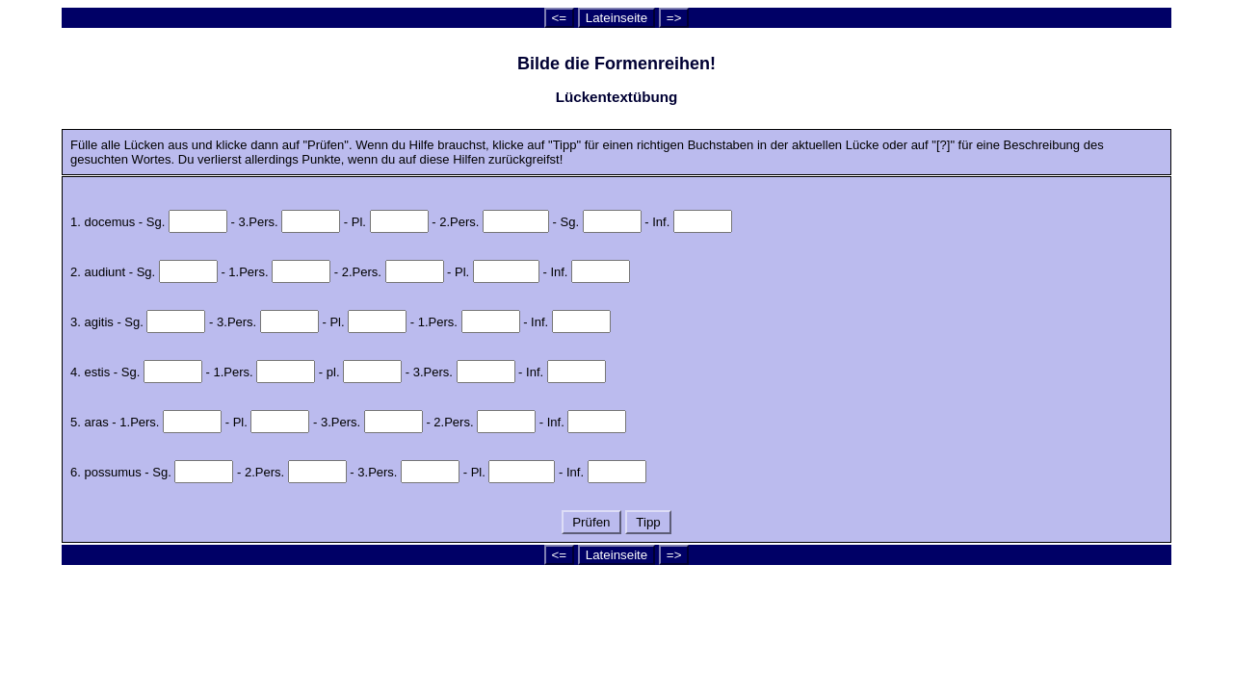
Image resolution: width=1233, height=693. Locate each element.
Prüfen (592, 522)
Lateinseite (616, 18)
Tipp (649, 522)
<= (559, 18)
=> (674, 18)
